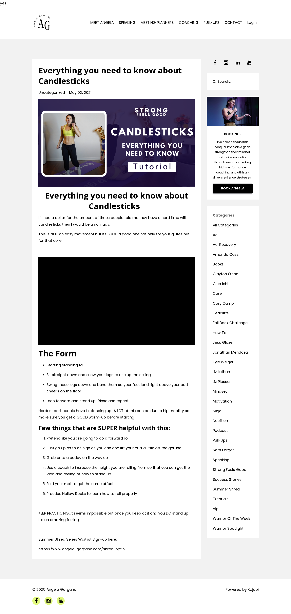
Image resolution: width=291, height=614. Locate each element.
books (218, 264)
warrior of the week (231, 518)
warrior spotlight (228, 528)
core (217, 293)
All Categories (225, 225)
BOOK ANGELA (233, 188)
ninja (217, 410)
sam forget (223, 449)
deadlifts (221, 313)
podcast (220, 430)
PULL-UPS (211, 22)
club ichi (220, 283)
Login (252, 22)
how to (219, 332)
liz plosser (222, 381)
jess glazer (223, 342)
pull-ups (220, 440)
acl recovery (224, 244)
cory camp (223, 303)
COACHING (188, 22)
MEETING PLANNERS (157, 22)
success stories (227, 479)
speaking (221, 459)
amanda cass (226, 254)
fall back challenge (230, 322)
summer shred (226, 489)
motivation (222, 401)
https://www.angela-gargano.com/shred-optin (81, 549)
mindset (220, 391)
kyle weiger (223, 362)
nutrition (220, 420)
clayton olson (225, 273)
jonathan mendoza (230, 352)
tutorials (221, 498)
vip (215, 508)
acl (215, 234)
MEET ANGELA (102, 22)
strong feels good (229, 469)
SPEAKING (127, 22)
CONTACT (233, 22)
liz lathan (221, 371)
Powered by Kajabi (242, 589)
